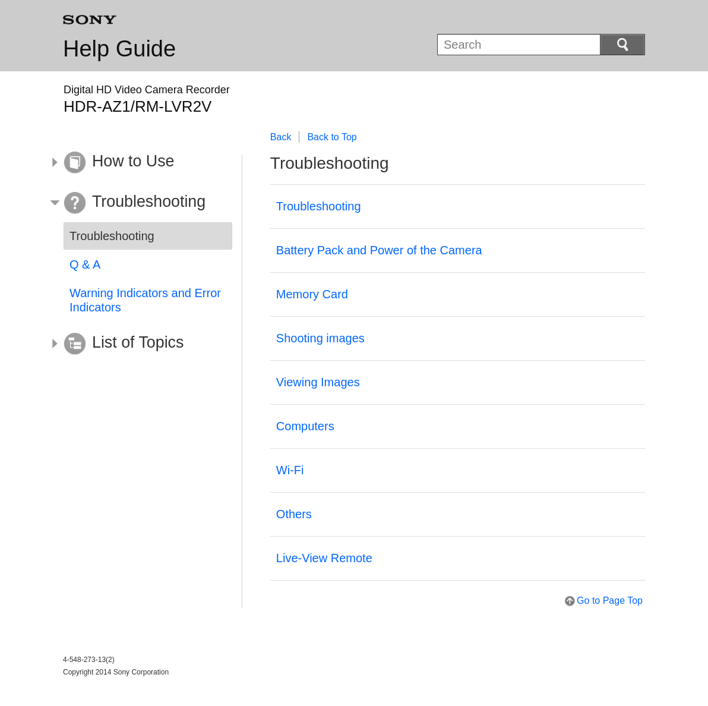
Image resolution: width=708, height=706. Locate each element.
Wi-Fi (290, 470)
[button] (139, 163)
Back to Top (331, 137)
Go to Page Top (610, 600)
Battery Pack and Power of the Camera (379, 250)
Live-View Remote (324, 558)
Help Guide (119, 48)
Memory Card (312, 294)
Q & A (84, 264)
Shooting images (320, 338)
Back (281, 137)
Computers (305, 426)
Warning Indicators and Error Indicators (145, 300)
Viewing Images (318, 382)
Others (294, 514)
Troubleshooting (318, 206)
